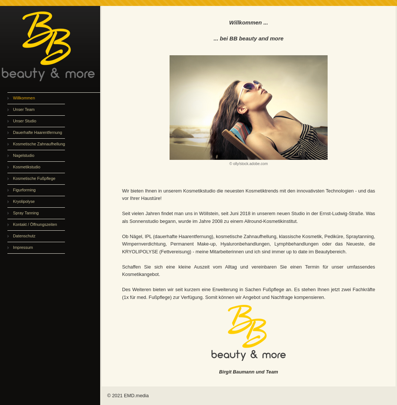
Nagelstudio (23, 155)
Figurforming (24, 190)
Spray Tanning (26, 213)
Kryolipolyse (24, 201)
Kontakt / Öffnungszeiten (35, 224)
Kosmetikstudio (26, 167)
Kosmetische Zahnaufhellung (39, 144)
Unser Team (24, 109)
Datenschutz (24, 236)
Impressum (23, 247)
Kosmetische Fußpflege (34, 178)
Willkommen (24, 98)
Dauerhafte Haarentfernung (37, 132)
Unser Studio (24, 121)
